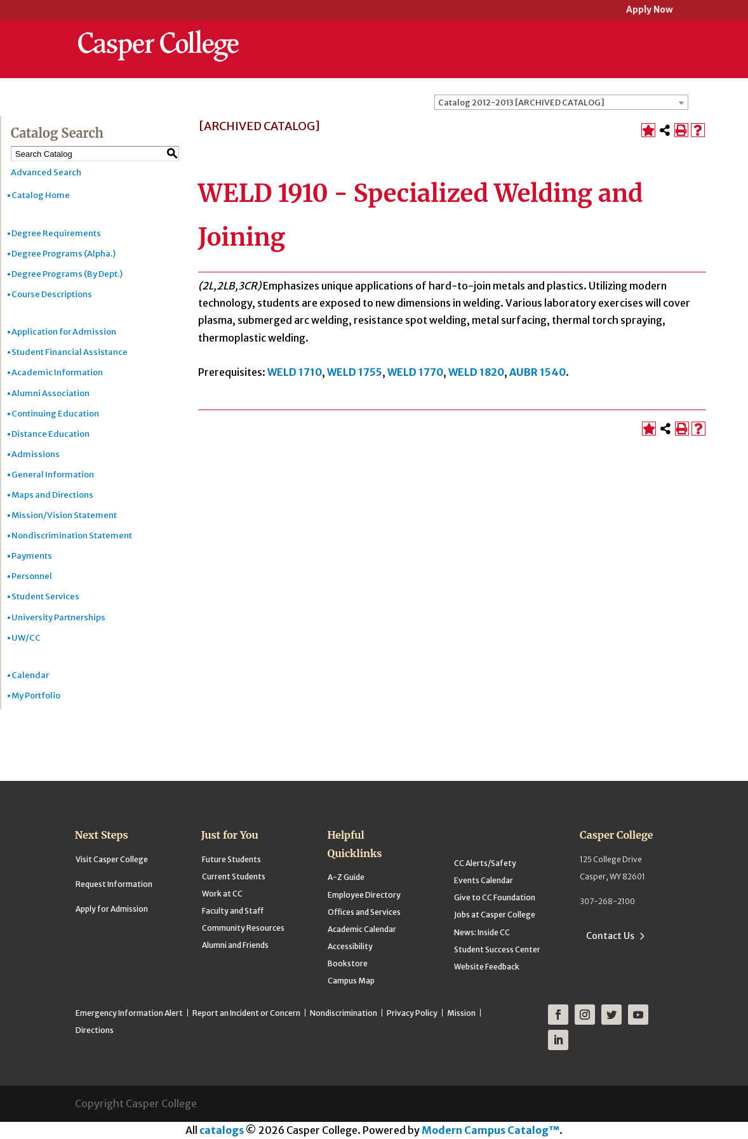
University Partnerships (58, 617)
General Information (52, 474)
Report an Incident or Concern (246, 1013)
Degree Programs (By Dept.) (67, 274)
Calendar (30, 675)
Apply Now (649, 10)
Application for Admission (63, 331)
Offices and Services (364, 912)
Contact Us (610, 936)
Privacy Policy (412, 1013)
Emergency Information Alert (129, 1013)
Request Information (114, 884)
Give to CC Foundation (494, 897)
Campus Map (351, 980)
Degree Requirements (56, 233)
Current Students (233, 876)
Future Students (231, 859)
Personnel (31, 576)
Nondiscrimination (343, 1013)
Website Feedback (486, 966)
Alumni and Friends (235, 945)
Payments (31, 555)
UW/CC (26, 637)
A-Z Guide (346, 877)
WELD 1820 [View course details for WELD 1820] (476, 372)
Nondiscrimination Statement (71, 535)
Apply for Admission (112, 909)
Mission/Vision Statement (64, 515)
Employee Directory (364, 895)
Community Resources (243, 928)
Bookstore (348, 963)
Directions (95, 1030)
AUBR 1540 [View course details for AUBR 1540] (537, 372)
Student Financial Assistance (69, 352)
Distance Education (50, 434)
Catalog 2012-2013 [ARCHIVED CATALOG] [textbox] (521, 102)
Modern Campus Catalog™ (490, 1130)
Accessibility (350, 946)
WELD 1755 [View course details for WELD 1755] (354, 372)
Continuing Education (55, 413)
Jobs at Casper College (494, 914)
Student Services (45, 596)
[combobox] (561, 102)
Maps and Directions (52, 495)
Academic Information (57, 372)
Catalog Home (40, 195)
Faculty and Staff (233, 911)
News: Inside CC (482, 932)
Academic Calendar (362, 929)
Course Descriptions (51, 294)
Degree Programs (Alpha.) (63, 253)
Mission (461, 1013)
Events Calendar (483, 880)
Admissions (35, 454)
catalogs (221, 1130)
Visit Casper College (112, 859)
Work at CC (222, 893)
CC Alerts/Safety (485, 863)
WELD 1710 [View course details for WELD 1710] (294, 372)
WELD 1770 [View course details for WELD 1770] (415, 372)
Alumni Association (50, 393)
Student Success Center (497, 949)
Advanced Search (46, 172)
